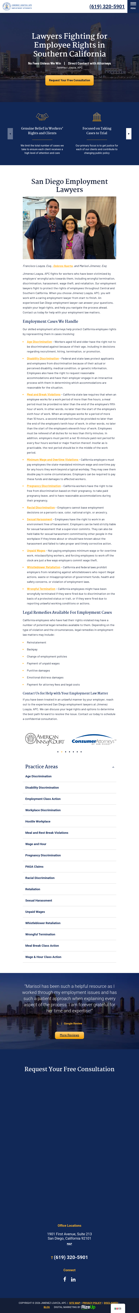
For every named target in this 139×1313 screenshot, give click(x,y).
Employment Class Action (43, 799)
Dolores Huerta (63, 266)
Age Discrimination (38, 776)
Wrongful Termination (40, 934)
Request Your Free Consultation (69, 80)
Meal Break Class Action (42, 945)
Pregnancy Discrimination (43, 855)
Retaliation (32, 889)
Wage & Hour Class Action (43, 957)
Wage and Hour (35, 844)
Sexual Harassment (38, 900)
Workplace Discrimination (43, 810)
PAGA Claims (34, 866)
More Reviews (69, 1035)
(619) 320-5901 (107, 6)
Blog (47, 1307)
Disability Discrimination (42, 787)
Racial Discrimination (40, 878)
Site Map (74, 1303)
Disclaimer (111, 1303)
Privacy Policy (92, 1303)
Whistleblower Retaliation (42, 923)
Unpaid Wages (35, 912)
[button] (128, 133)
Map (69, 1243)
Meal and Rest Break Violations (46, 833)
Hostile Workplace (37, 821)
